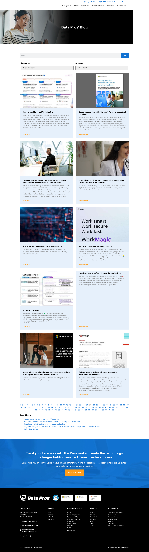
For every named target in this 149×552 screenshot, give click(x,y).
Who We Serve (98, 6)
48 (59, 408)
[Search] (125, 55)
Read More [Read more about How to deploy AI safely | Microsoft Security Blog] (83, 327)
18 (67, 405)
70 (40, 410)
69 (36, 410)
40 (32, 408)
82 (79, 410)
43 (42, 408)
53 (76, 408)
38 (25, 408)
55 (83, 408)
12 (48, 405)
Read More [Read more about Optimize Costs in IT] (27, 327)
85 (89, 410)
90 (106, 410)
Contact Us (121, 6)
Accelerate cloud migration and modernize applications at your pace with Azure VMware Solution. (46, 374)
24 (87, 405)
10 (42, 405)
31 (111, 405)
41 (35, 408)
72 (46, 410)
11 (45, 405)
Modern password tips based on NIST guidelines (41, 419)
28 (101, 405)
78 (66, 410)
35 (124, 405)
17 (64, 405)
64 (113, 408)
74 (52, 410)
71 (43, 410)
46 (52, 408)
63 (110, 408)
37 (22, 408)
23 (83, 405)
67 (123, 408)
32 (114, 405)
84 (86, 410)
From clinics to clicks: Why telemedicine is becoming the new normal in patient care (101, 181)
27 (97, 405)
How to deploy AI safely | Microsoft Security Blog (100, 273)
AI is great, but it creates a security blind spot (42, 247)
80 (72, 410)
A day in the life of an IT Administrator (39, 112)
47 (56, 408)
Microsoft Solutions (81, 6)
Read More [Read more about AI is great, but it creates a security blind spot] (27, 265)
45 (49, 408)
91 (109, 410)
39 (29, 408)
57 (89, 408)
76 (59, 410)
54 (79, 408)
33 (117, 405)
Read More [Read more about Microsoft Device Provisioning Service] (83, 265)
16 (61, 405)
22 (80, 405)
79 (69, 410)
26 (94, 405)
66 (120, 408)
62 (106, 408)
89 (103, 410)
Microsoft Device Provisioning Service (95, 247)
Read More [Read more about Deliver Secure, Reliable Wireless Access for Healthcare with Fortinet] (83, 395)
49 (62, 408)
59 (96, 408)
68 (127, 408)
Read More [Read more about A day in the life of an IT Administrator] (27, 134)
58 (93, 408)
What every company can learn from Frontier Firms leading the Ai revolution (52, 422)
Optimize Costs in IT (31, 311)
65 (117, 408)
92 (113, 410)
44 (45, 408)
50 (66, 408)
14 (55, 405)
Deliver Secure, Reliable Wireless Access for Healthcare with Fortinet (98, 374)
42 (39, 408)
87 (96, 410)
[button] (128, 5)
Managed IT (66, 6)
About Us (110, 6)
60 (100, 408)
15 (58, 405)
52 (72, 408)
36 (128, 405)
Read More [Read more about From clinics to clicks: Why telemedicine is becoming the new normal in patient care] (83, 201)
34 (121, 405)
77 (62, 410)
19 (70, 405)
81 (76, 410)
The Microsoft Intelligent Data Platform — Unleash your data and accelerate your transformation (44, 181)
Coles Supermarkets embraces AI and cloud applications (44, 424)
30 (107, 405)
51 (69, 408)
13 (51, 405)
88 (99, 410)
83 (82, 410)
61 (103, 408)
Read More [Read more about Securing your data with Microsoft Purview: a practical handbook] (83, 134)
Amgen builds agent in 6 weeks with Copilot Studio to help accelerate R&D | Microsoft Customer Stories (62, 427)
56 (86, 408)
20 (73, 405)
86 (93, 410)
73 (49, 410)
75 (56, 410)
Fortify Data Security (31, 430)
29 (104, 405)
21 (77, 405)
